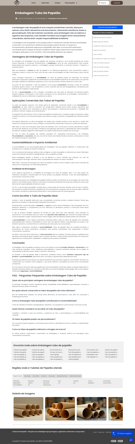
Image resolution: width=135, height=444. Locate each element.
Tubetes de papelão (99, 50)
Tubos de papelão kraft (101, 76)
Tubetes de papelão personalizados (43, 352)
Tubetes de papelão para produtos (25, 352)
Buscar (103, 3)
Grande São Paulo (62, 376)
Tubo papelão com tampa (95, 357)
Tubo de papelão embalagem (114, 354)
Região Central (17, 376)
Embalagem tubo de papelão (102, 37)
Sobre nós (101, 432)
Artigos (57, 3)
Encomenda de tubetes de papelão (104, 59)
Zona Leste (52, 376)
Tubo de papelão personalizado (42, 357)
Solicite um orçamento (107, 27)
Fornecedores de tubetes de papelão (99, 350)
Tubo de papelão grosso (101, 63)
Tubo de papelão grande (101, 67)
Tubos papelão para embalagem (61, 357)
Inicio (95, 432)
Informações (71, 3)
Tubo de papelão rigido (100, 71)
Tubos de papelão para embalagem (44, 354)
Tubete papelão (73, 359)
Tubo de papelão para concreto (24, 354)
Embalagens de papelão (101, 42)
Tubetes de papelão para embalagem (117, 350)
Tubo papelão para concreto (77, 357)
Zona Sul (43, 376)
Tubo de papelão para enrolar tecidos (44, 359)
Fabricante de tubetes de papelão (79, 350)
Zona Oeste (36, 376)
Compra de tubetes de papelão (103, 46)
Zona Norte (27, 376)
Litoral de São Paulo (75, 376)
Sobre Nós (45, 3)
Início (34, 3)
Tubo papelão (97, 54)
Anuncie (117, 3)
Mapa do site (119, 432)
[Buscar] (99, 3)
